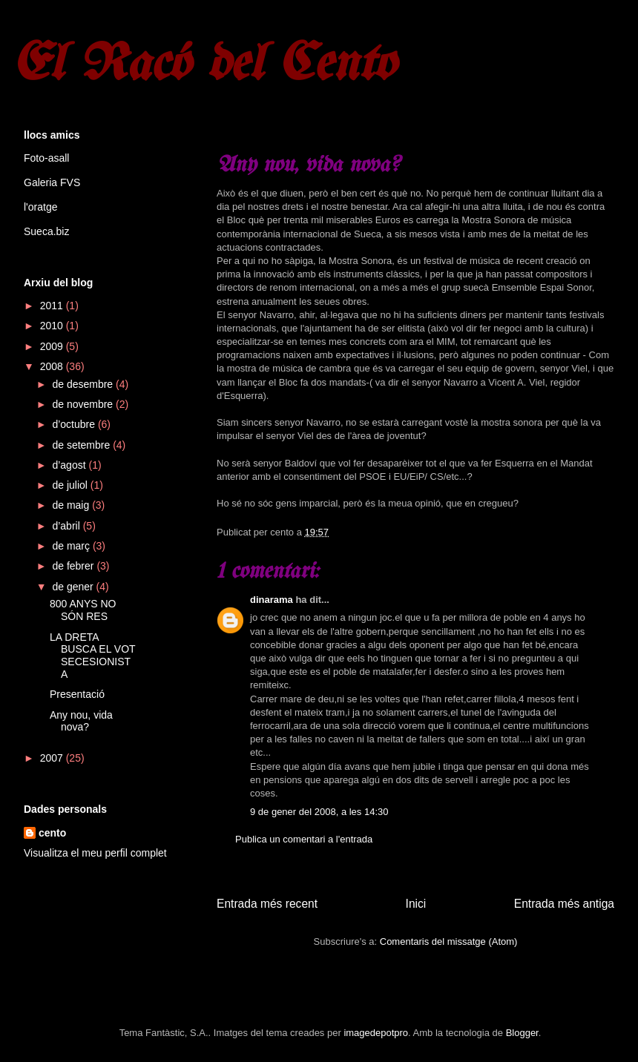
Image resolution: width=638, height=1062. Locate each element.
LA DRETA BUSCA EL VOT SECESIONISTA (92, 655)
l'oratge (40, 207)
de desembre (84, 384)
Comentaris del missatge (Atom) (449, 941)
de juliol (71, 485)
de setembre (82, 445)
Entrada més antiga (564, 903)
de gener (74, 587)
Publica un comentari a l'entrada (303, 839)
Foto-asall (46, 158)
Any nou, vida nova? (81, 721)
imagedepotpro (375, 1032)
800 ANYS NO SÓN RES (83, 610)
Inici (416, 903)
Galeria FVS (52, 182)
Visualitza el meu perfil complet (95, 853)
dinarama (271, 599)
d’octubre (74, 424)
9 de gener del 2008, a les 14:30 (319, 811)
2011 (53, 305)
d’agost (70, 465)
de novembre (84, 404)
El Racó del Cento (203, 66)
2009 (53, 346)
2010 (53, 326)
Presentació (77, 694)
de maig (72, 505)
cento (52, 833)
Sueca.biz (46, 231)
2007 (53, 758)
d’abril (67, 526)
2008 (53, 366)
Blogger (522, 1032)
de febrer (74, 566)
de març (72, 546)
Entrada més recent (267, 903)
